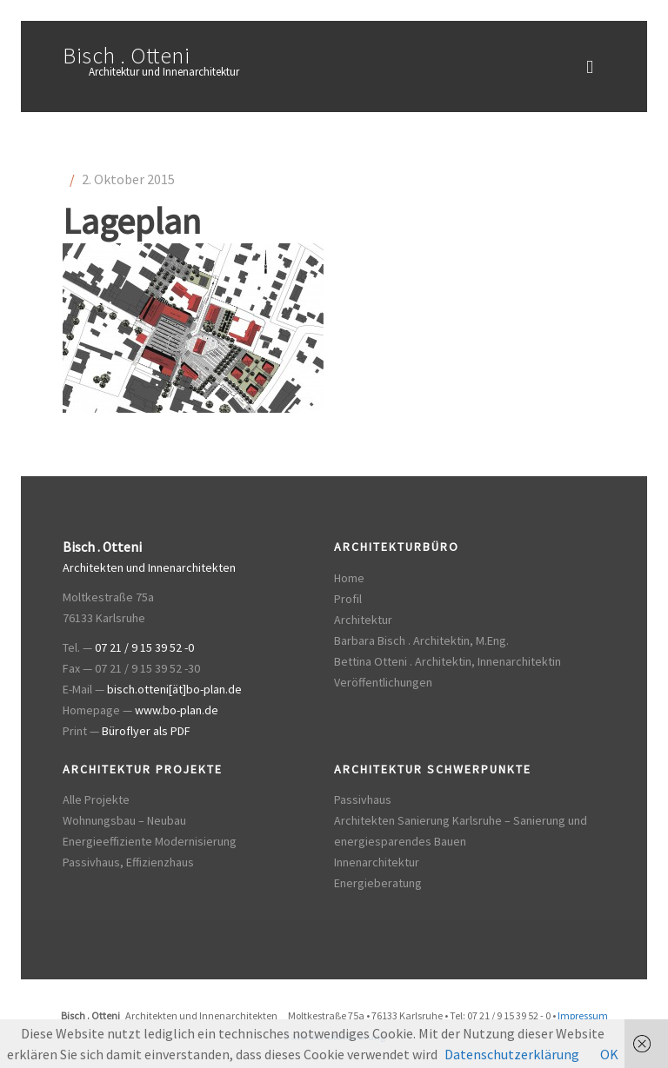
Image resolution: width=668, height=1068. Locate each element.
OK (609, 1054)
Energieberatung (378, 883)
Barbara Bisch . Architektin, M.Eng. (421, 640)
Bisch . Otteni (126, 55)
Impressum (583, 1015)
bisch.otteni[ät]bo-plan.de (174, 689)
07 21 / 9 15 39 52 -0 (144, 647)
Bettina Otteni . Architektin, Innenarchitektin (447, 661)
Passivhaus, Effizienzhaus (128, 862)
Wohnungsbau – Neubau (124, 820)
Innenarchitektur (376, 862)
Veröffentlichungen (383, 682)
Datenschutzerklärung (511, 1054)
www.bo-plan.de (176, 710)
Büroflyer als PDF (146, 731)
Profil (348, 599)
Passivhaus (362, 799)
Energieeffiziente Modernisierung (150, 841)
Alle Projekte (96, 799)
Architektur (363, 619)
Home (349, 578)
